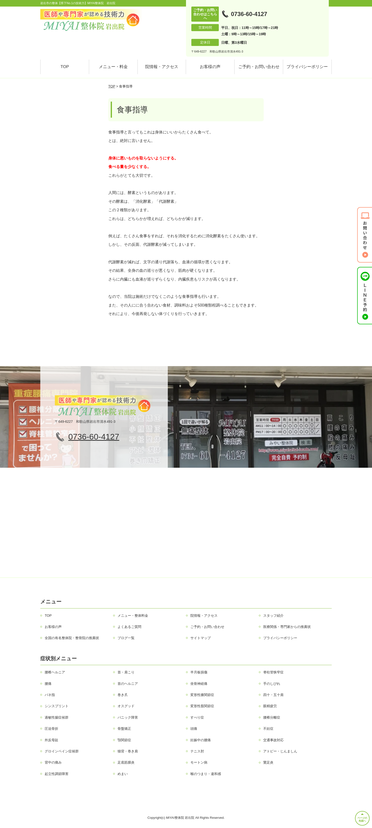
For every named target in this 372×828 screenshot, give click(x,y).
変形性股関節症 (202, 706)
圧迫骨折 (51, 729)
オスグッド (126, 706)
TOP (64, 66)
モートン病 (198, 762)
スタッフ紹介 (273, 615)
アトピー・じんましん (280, 751)
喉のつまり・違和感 (205, 774)
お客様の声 (210, 66)
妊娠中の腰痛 (200, 740)
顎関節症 (124, 740)
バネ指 (50, 695)
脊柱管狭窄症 (273, 672)
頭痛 (193, 729)
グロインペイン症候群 (62, 751)
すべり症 (197, 717)
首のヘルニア (128, 684)
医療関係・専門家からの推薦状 (287, 627)
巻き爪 (123, 695)
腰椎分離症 (271, 717)
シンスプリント (56, 706)
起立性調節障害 (56, 774)
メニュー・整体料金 (133, 615)
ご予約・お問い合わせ (258, 66)
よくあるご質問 (129, 627)
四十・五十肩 (273, 695)
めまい (123, 774)
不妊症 (268, 729)
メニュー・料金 (113, 66)
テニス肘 (197, 751)
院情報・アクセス (161, 66)
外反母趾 (51, 740)
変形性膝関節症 (202, 695)
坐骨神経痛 (198, 684)
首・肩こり (126, 672)
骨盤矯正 (124, 729)
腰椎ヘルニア (55, 672)
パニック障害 (128, 717)
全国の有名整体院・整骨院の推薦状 (72, 638)
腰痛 (48, 684)
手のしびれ (271, 684)
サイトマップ (200, 638)
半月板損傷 (198, 672)
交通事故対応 (273, 740)
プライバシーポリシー (307, 66)
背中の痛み (53, 762)
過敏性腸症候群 (56, 717)
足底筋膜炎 (126, 762)
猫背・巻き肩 (128, 751)
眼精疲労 (270, 706)
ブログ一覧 (126, 638)
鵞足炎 (268, 762)
